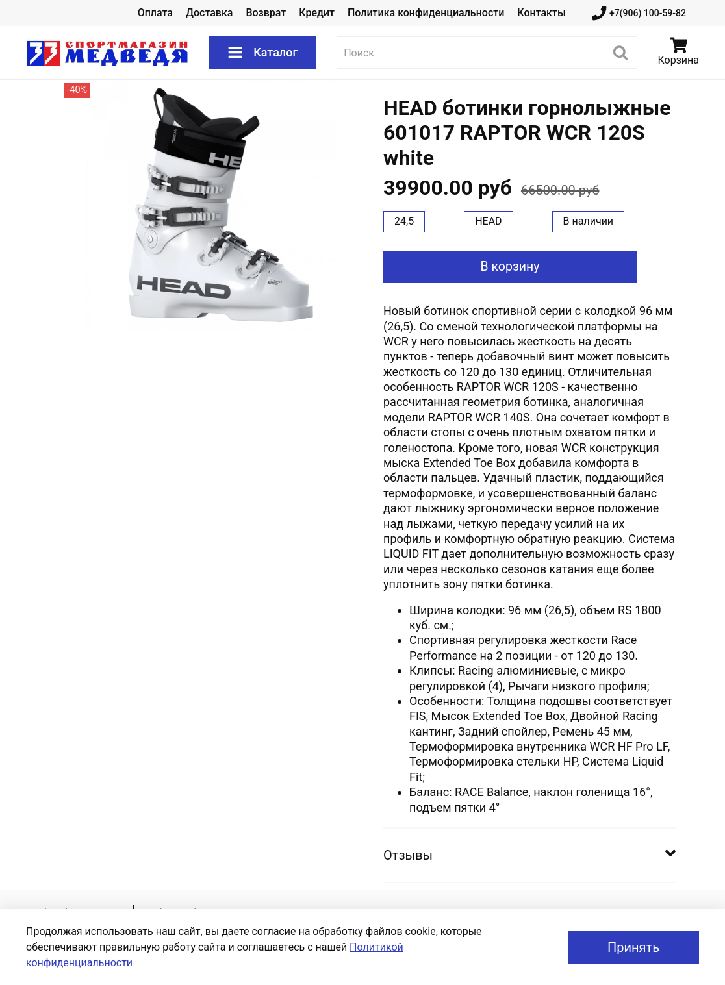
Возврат (266, 12)
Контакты (541, 12)
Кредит (317, 12)
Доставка (209, 12)
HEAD (488, 221)
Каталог (262, 52)
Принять (633, 947)
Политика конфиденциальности (426, 12)
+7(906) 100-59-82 (639, 13)
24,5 (404, 221)
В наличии (588, 221)
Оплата (155, 12)
